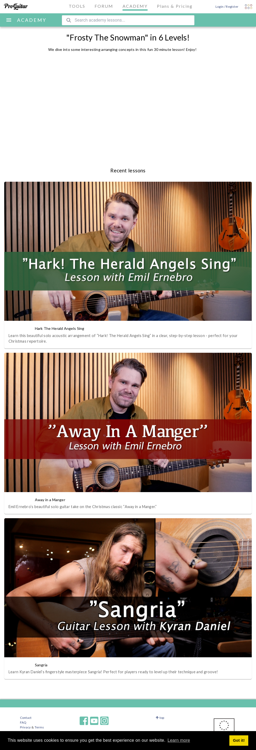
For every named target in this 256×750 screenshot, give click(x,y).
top (160, 718)
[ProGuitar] (16, 6)
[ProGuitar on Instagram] (107, 721)
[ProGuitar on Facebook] (84, 721)
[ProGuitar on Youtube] (94, 721)
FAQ (23, 722)
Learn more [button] (179, 740)
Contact (25, 718)
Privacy (25, 727)
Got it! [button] (239, 740)
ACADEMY (31, 20)
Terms (39, 727)
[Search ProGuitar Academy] (128, 20)
